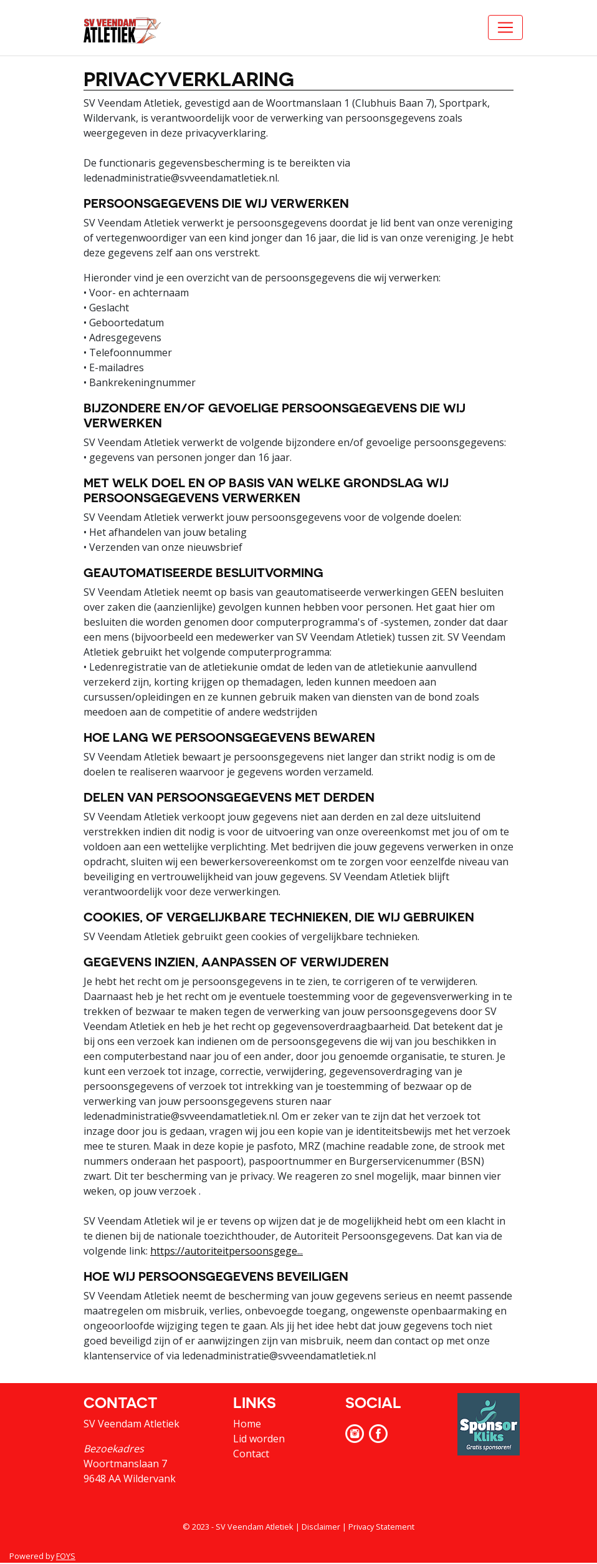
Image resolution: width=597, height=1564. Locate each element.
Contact (251, 1453)
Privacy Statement (381, 1526)
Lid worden (259, 1438)
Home (247, 1423)
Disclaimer (321, 1526)
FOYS (65, 1556)
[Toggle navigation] (505, 27)
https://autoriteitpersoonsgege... (226, 1251)
